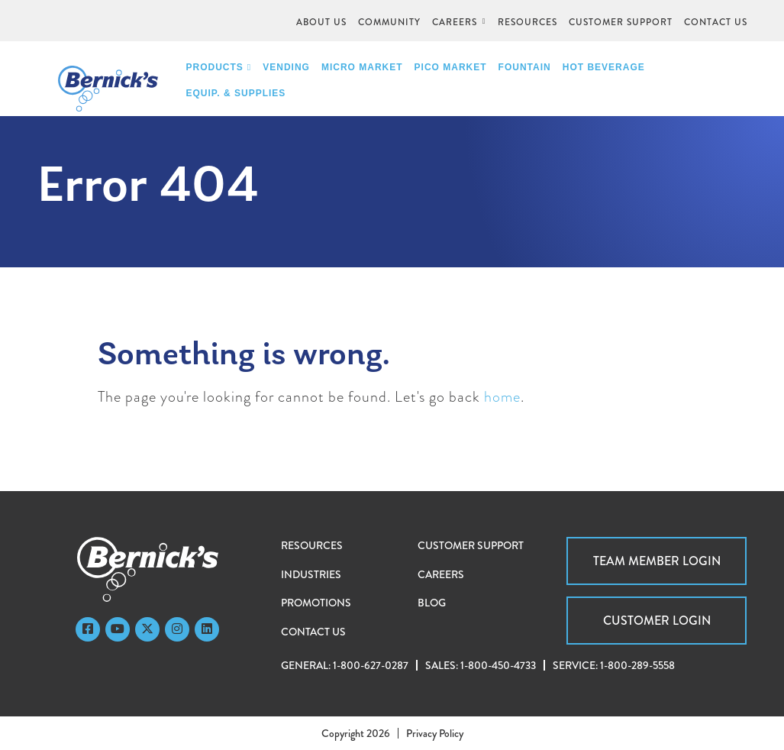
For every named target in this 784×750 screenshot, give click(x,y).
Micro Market (362, 67)
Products (219, 67)
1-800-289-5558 (637, 665)
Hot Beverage (604, 67)
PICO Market (451, 67)
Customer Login (657, 620)
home (502, 397)
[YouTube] (117, 629)
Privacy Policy (434, 733)
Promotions (316, 602)
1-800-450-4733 (498, 665)
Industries (311, 574)
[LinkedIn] (207, 629)
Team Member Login (657, 561)
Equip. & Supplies (236, 93)
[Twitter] (147, 629)
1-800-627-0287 (370, 665)
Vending (286, 67)
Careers (441, 574)
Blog (432, 602)
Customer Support (471, 545)
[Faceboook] (88, 629)
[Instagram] (177, 629)
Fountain (524, 67)
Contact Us (313, 631)
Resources (312, 545)
